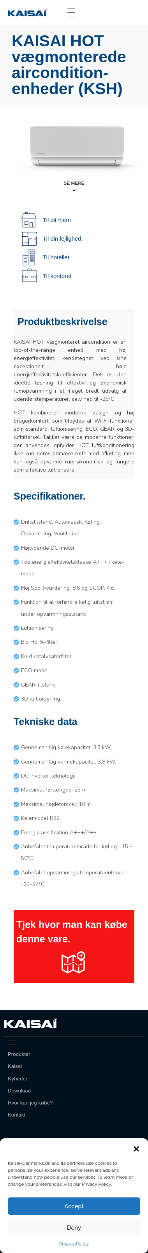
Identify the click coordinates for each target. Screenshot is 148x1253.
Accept (74, 1206)
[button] (136, 1148)
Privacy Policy (74, 1243)
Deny (74, 1227)
